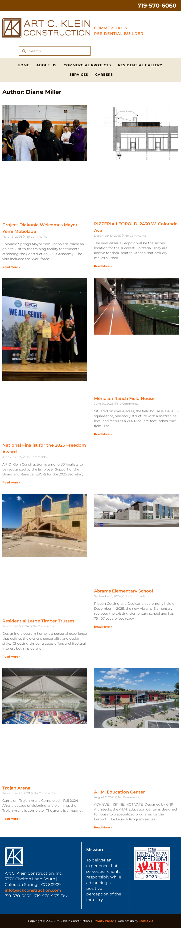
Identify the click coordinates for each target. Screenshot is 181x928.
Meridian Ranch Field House (124, 398)
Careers (104, 74)
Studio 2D (146, 921)
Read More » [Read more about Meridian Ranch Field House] (103, 434)
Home (23, 65)
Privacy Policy (104, 921)
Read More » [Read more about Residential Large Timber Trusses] (11, 656)
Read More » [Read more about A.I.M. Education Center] (103, 827)
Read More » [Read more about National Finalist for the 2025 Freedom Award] (11, 482)
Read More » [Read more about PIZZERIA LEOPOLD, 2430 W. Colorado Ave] (103, 266)
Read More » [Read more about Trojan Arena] (11, 818)
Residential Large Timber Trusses (38, 621)
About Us (46, 65)
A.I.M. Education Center (119, 792)
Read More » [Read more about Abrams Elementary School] (103, 626)
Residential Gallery (140, 65)
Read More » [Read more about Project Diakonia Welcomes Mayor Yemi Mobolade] (11, 267)
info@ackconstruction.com (33, 890)
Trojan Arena (16, 788)
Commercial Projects (87, 65)
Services (79, 74)
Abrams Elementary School (123, 591)
